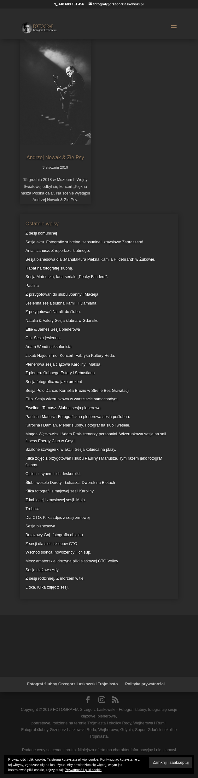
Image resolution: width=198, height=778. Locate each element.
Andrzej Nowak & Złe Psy (55, 157)
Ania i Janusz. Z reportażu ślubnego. (58, 250)
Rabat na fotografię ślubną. (49, 268)
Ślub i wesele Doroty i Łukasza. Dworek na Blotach (70, 482)
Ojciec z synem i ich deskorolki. (53, 474)
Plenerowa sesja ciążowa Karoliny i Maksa (63, 364)
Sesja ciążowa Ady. (43, 570)
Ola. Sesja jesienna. (43, 338)
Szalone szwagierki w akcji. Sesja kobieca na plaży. (71, 449)
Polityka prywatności (145, 684)
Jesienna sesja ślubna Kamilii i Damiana (61, 303)
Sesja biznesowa (40, 526)
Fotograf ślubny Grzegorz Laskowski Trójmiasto (72, 684)
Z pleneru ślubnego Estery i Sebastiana (60, 373)
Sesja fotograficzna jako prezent (54, 382)
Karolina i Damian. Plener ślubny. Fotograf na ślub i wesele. (78, 425)
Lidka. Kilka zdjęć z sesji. (47, 587)
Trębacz (33, 509)
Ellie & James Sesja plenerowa (53, 329)
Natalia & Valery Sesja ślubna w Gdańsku (62, 320)
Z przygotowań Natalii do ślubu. (53, 312)
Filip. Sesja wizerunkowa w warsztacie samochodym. (72, 399)
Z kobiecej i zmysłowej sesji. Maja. (56, 500)
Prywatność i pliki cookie (83, 770)
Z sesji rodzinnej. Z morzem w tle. (55, 578)
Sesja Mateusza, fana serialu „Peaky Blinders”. (67, 277)
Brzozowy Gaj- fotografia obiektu (54, 535)
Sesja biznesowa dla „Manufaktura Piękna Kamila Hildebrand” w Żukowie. (90, 259)
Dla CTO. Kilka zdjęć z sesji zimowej (58, 517)
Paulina (32, 285)
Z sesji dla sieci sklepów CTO (51, 544)
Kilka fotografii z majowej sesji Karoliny (60, 491)
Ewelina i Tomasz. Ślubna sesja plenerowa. (64, 408)
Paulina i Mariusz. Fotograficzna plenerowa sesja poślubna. (78, 417)
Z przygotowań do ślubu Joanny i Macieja (62, 294)
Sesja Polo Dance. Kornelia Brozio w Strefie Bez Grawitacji (77, 390)
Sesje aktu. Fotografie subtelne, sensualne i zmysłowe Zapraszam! (84, 242)
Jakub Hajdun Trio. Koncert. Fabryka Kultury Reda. (70, 355)
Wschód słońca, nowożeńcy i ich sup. (58, 552)
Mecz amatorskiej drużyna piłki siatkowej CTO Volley (72, 561)
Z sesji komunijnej (41, 233)
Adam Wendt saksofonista (49, 347)
